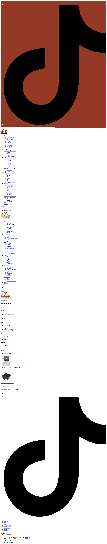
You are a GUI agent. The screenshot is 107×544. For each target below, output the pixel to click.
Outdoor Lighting (8, 329)
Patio (5, 157)
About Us (6, 521)
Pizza (5, 167)
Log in (5, 209)
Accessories (6, 183)
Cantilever (6, 338)
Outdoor (8, 153)
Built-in (8, 148)
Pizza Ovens (9, 145)
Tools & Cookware (11, 189)
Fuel (5, 172)
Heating (8, 161)
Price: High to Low (8, 314)
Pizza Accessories (11, 171)
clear (2, 347)
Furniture (9, 160)
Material (3, 342)
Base (5, 339)
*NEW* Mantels (11, 156)
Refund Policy (7, 528)
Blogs (5, 202)
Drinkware (9, 193)
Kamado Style (10, 144)
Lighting (9, 163)
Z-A (5, 319)
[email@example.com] (7, 389)
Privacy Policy (7, 526)
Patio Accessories (11, 165)
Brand (2, 350)
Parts (8, 190)
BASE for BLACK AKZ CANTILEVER (10, 367)
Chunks (8, 180)
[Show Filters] (53, 307)
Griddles (9, 194)
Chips (8, 179)
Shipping (6, 524)
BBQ (5, 135)
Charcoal (9, 175)
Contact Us (6, 529)
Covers (8, 191)
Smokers (9, 141)
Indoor (8, 152)
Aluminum (6, 345)
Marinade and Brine (11, 201)
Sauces (8, 200)
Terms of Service (8, 525)
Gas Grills (9, 138)
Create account (7, 210)
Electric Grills (10, 146)
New (5, 315)
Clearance (6, 204)
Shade (8, 164)
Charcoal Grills (10, 140)
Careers (5, 530)
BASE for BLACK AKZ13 (7, 383)
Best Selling (6, 317)
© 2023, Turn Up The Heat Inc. (11, 540)
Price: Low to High (8, 313)
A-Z (5, 318)
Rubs (8, 198)
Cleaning (9, 187)
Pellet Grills (9, 142)
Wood (8, 176)
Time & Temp (10, 186)
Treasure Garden (7, 353)
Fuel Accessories (11, 182)
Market (5, 336)
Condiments (6, 195)
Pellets (8, 178)
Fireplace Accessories (12, 154)
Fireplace (6, 149)
